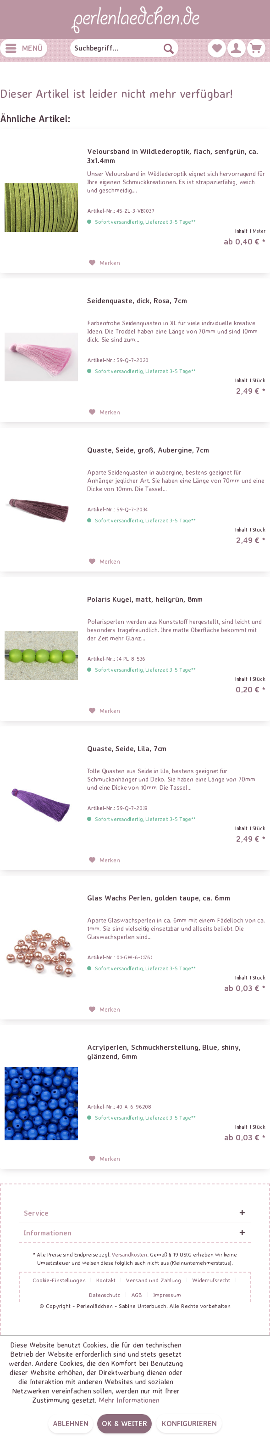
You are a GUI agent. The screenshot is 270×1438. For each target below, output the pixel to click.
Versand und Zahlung (153, 1280)
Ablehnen (70, 1423)
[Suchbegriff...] (124, 48)
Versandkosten (129, 1254)
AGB (137, 1294)
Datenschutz (104, 1294)
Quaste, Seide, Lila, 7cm (126, 748)
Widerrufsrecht (211, 1280)
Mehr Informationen (129, 1399)
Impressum (167, 1294)
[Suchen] (168, 48)
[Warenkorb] (256, 48)
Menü (24, 47)
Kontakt (105, 1280)
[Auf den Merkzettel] (104, 262)
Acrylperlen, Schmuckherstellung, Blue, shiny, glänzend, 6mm (164, 1051)
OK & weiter (124, 1423)
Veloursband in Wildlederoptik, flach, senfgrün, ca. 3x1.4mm (172, 156)
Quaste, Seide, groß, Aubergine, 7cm (148, 449)
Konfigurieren (189, 1423)
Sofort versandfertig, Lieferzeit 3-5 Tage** (145, 221)
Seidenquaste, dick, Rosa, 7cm (137, 300)
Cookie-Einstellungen (59, 1280)
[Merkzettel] (217, 48)
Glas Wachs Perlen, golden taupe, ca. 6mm (158, 897)
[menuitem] (23, 48)
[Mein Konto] (236, 48)
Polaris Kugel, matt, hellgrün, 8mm (145, 599)
